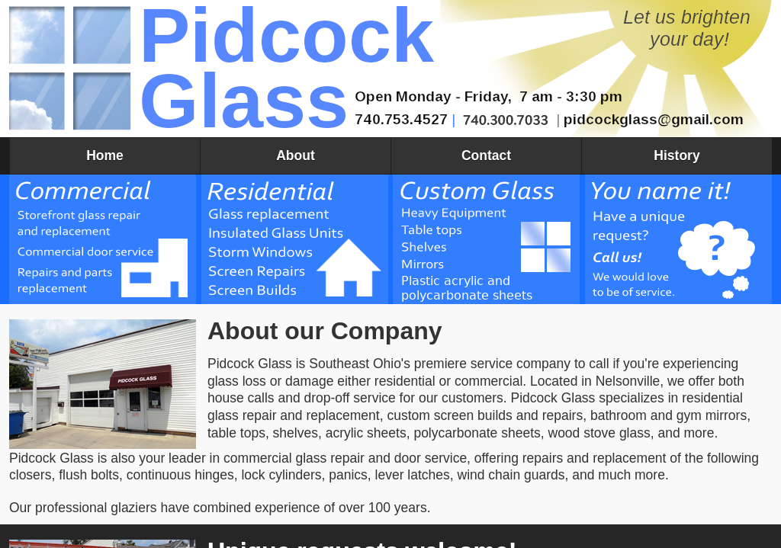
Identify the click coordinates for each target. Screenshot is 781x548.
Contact (486, 155)
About (295, 155)
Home (105, 155)
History (676, 155)
